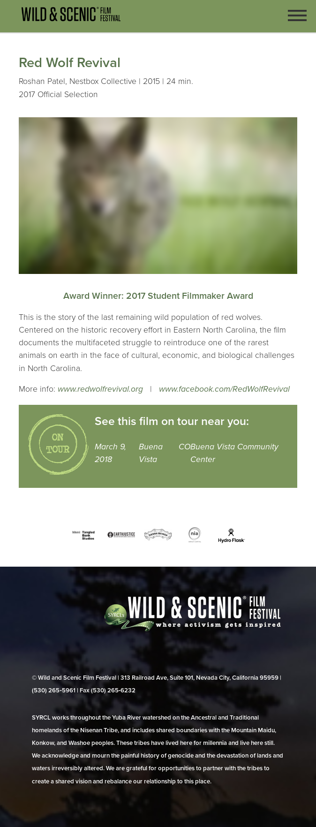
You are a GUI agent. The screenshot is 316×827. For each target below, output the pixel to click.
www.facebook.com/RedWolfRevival (224, 389)
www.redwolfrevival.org (100, 389)
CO (184, 447)
